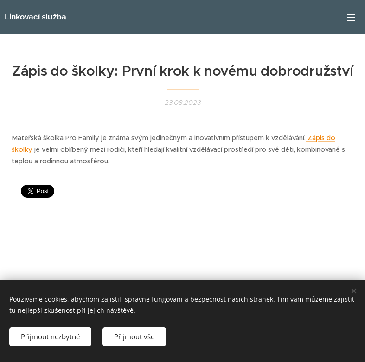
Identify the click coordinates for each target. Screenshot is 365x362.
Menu (351, 17)
